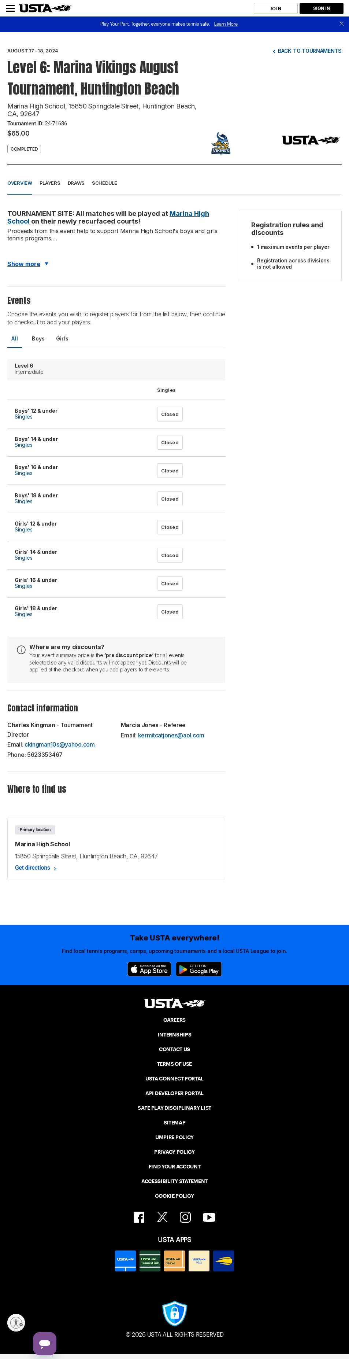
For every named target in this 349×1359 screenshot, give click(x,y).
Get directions (32, 867)
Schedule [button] (104, 183)
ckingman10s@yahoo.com (60, 744)
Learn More (226, 24)
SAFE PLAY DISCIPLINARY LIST (174, 1108)
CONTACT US (174, 1049)
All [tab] (14, 338)
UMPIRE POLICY (174, 1137)
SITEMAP (175, 1122)
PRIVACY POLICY (174, 1152)
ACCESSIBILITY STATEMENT (174, 1181)
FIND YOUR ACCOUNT (175, 1166)
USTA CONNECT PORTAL (174, 1078)
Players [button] (50, 183)
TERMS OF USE (174, 1064)
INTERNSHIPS (175, 1034)
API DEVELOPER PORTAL (174, 1093)
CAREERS (174, 1020)
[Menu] (10, 8)
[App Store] (149, 969)
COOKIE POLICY (174, 1196)
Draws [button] (76, 183)
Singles (24, 416)
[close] (341, 24)
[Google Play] (199, 969)
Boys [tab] (38, 338)
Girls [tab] (62, 338)
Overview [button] (19, 183)
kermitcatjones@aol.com (171, 735)
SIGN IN (321, 8)
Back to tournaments (310, 51)
